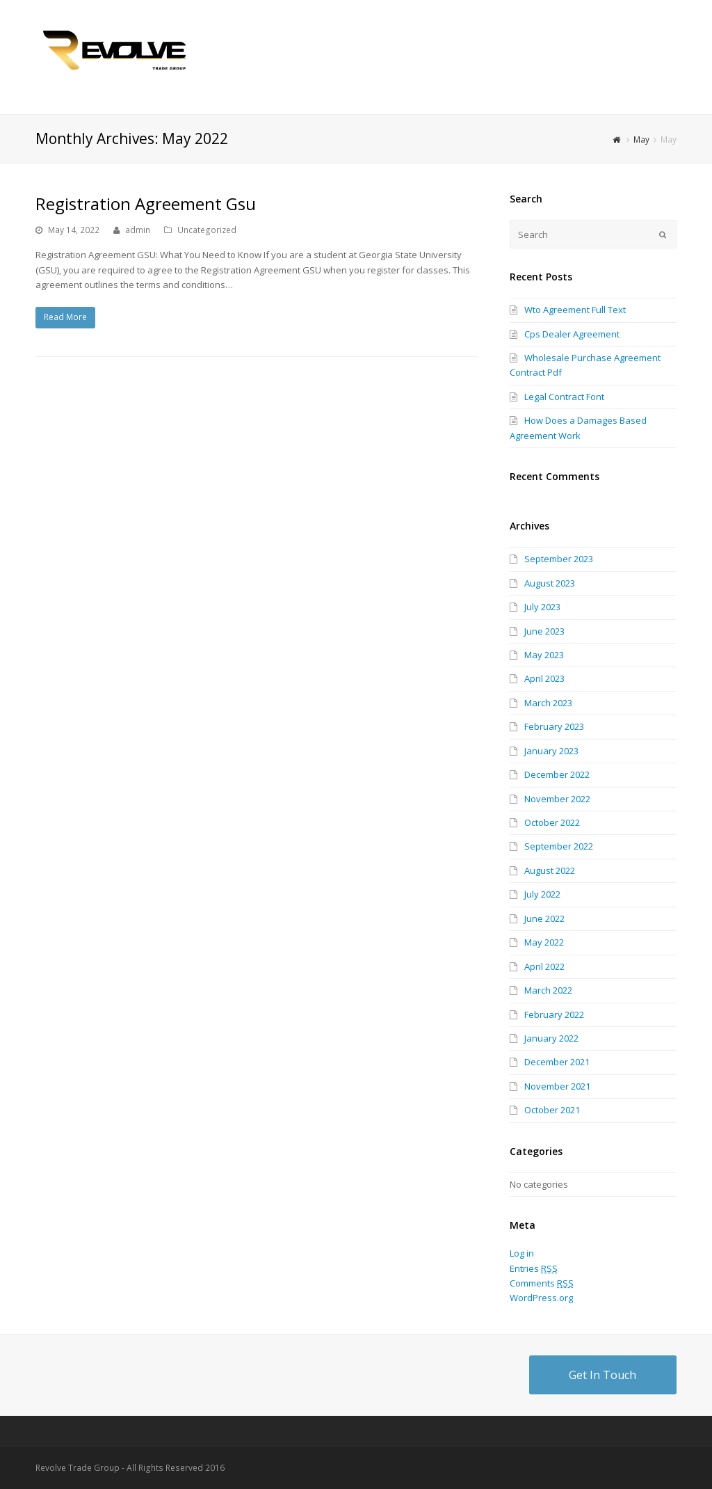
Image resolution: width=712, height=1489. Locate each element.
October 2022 (552, 822)
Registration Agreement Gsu (145, 203)
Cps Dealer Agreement (572, 334)
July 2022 (542, 894)
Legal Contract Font (564, 396)
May (641, 139)
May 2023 (544, 654)
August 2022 (549, 870)
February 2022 (554, 1014)
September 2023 (558, 558)
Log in (522, 1253)
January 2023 (551, 750)
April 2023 (544, 678)
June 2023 (544, 631)
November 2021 (557, 1086)
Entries (534, 1268)
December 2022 (557, 774)
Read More (65, 317)
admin (137, 230)
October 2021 (552, 1110)
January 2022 (551, 1038)
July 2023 (542, 606)
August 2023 (549, 583)
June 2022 (544, 918)
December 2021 (557, 1062)
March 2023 (548, 702)
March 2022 (548, 990)
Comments (542, 1283)
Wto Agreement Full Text (575, 309)
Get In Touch (602, 1375)
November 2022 (557, 799)
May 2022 (544, 942)
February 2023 (554, 726)
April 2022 (544, 966)
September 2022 (558, 846)
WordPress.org (541, 1297)
